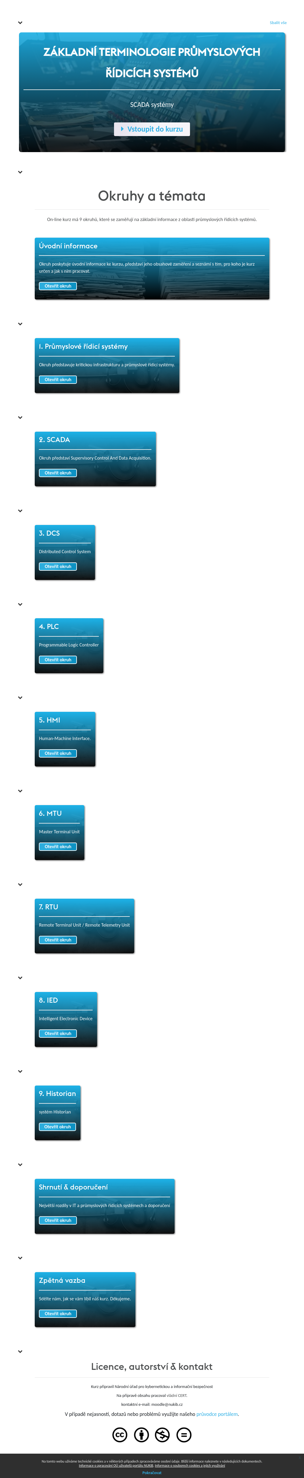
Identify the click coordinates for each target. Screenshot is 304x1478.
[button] (20, 22)
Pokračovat (152, 1472)
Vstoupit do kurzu (152, 129)
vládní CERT (176, 1395)
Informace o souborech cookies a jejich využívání (190, 1465)
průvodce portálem (217, 1414)
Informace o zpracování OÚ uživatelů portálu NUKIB (116, 1465)
